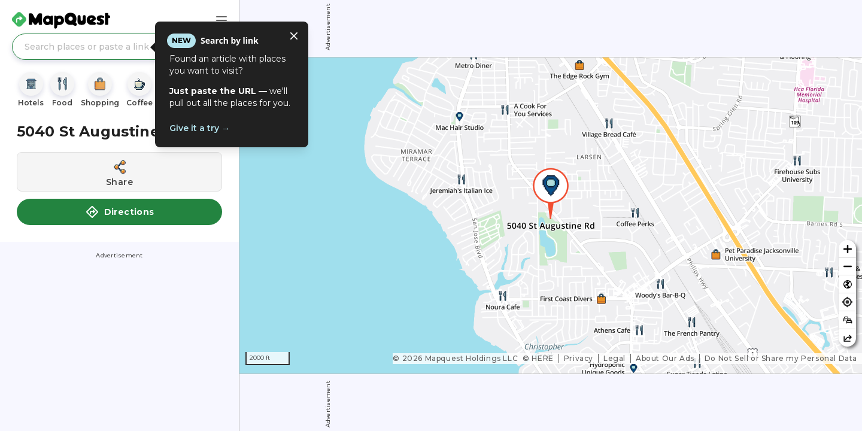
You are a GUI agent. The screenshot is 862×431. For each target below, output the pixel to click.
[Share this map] (847, 338)
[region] (550, 215)
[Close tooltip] (294, 36)
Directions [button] (119, 212)
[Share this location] (119, 172)
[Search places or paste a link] (119, 47)
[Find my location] (847, 302)
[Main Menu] (221, 20)
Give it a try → (199, 128)
